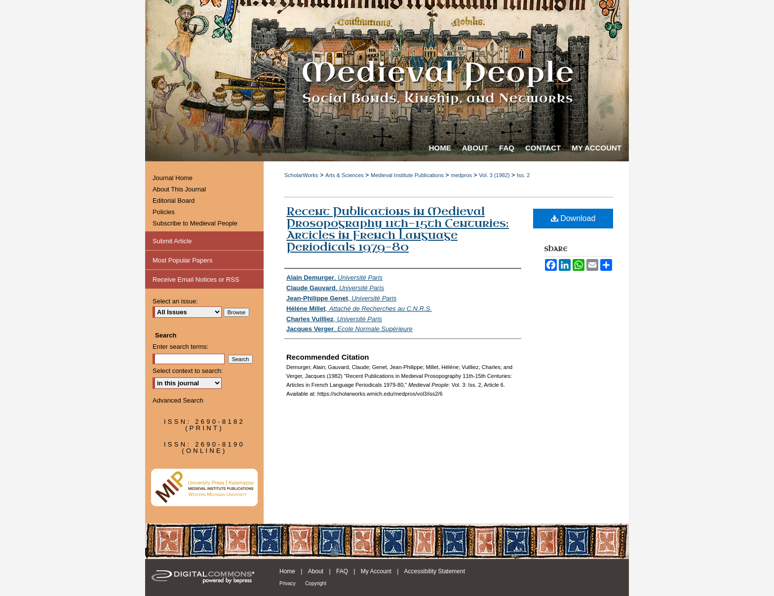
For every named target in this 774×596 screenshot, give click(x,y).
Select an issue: (175, 301)
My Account (376, 571)
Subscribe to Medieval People (195, 223)
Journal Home (173, 178)
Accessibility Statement (434, 571)
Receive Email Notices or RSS (196, 279)
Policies (164, 212)
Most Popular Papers (182, 260)
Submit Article (172, 241)
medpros (462, 175)
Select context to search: (188, 370)
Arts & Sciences (345, 175)
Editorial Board (173, 200)
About (315, 571)
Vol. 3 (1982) (495, 175)
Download (573, 218)
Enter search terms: (180, 346)
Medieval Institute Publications (408, 175)
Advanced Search (178, 400)
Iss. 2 (523, 175)
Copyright (315, 583)
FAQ (342, 571)
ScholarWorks (301, 175)
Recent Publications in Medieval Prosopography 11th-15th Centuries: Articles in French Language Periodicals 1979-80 (397, 229)
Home (287, 571)
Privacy (287, 583)
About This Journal (179, 189)
